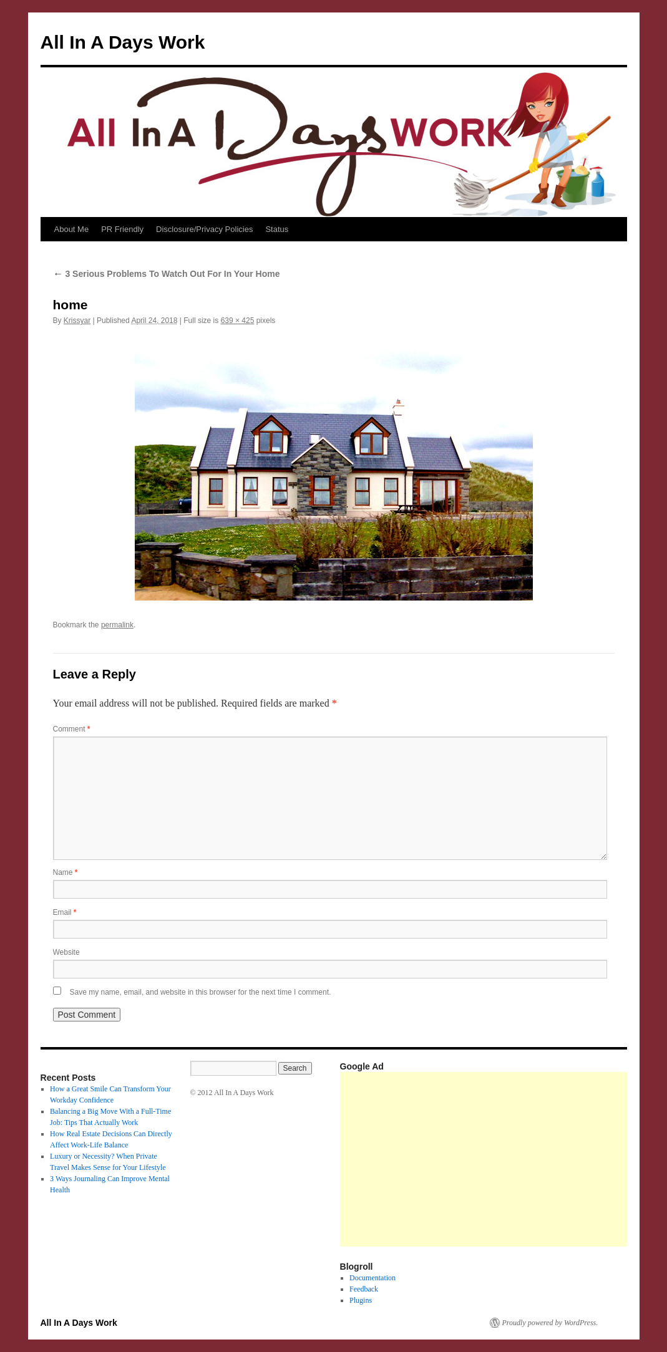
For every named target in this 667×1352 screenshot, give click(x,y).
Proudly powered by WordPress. (550, 1322)
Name (65, 872)
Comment (71, 729)
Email (65, 912)
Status (276, 229)
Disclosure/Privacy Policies (204, 229)
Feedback (363, 1289)
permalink (117, 624)
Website (66, 952)
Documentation (372, 1277)
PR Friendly (122, 229)
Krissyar (77, 320)
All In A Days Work (123, 42)
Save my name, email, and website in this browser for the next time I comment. (200, 992)
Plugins (360, 1300)
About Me (71, 229)
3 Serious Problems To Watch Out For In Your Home (166, 274)
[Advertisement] (503, 1159)
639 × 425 (238, 320)
